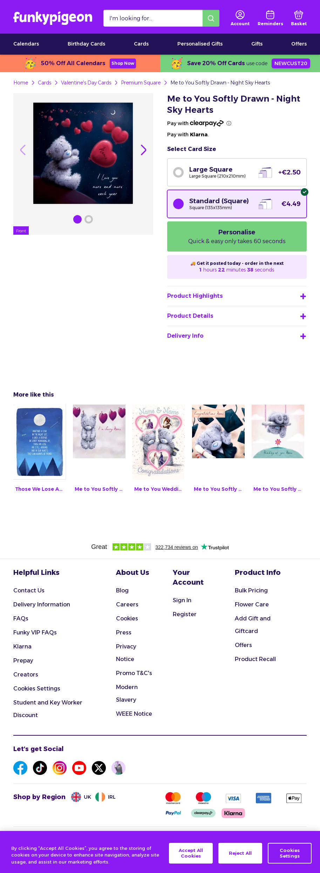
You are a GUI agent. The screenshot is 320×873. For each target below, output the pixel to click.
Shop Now (122, 63)
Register (185, 614)
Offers (299, 44)
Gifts (257, 44)
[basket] (299, 18)
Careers (127, 604)
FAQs (20, 618)
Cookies (127, 618)
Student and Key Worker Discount (47, 709)
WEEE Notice (134, 713)
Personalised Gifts (200, 44)
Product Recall (255, 659)
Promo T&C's (134, 673)
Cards (141, 44)
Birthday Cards (86, 44)
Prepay (23, 660)
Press (123, 632)
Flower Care (252, 604)
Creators (25, 674)
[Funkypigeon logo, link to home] (52, 18)
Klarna (22, 646)
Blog (122, 590)
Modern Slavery (127, 693)
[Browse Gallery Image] (77, 219)
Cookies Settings (36, 688)
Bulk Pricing (251, 590)
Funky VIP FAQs (35, 632)
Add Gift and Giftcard (253, 624)
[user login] (240, 18)
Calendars (26, 44)
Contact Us (29, 590)
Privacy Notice (126, 652)
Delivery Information (41, 604)
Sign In (182, 600)
